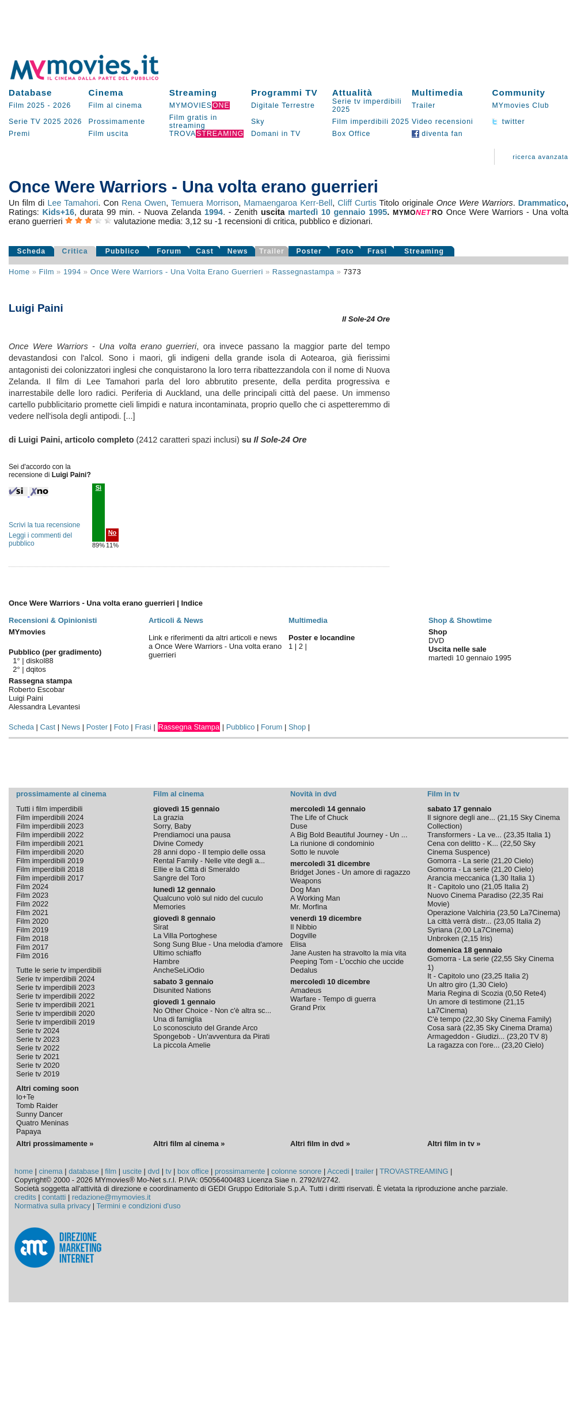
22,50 (512, 843)
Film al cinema (115, 105)
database (84, 1171)
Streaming (193, 92)
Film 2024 (32, 886)
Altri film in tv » (453, 1143)
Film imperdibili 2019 (49, 860)
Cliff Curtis (356, 202)
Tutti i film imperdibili (49, 808)
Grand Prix (307, 1007)
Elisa (298, 944)
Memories (169, 906)
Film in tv (443, 793)
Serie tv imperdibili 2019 (55, 1022)
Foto (345, 251)
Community (518, 92)
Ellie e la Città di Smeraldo (196, 869)
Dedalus (303, 970)
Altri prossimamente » (54, 1143)
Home (19, 271)
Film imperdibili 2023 (49, 826)
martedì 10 (309, 212)
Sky (258, 122)
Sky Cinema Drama (518, 1027)
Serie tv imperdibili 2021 (55, 1004)
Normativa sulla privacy (52, 1205)
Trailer (423, 105)
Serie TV (25, 122)
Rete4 (534, 993)
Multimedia (437, 92)
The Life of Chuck (319, 817)
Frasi (377, 251)
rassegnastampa (303, 271)
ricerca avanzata (540, 156)
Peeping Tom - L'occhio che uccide (347, 961)
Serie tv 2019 (37, 1073)
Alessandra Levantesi (44, 706)
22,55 (503, 958)
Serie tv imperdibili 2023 (55, 987)
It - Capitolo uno (453, 886)
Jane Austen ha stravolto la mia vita (348, 952)
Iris (485, 938)
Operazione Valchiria (461, 912)
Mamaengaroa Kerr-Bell (288, 202)
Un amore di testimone (464, 1001)
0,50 (514, 993)
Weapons (305, 880)
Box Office (351, 134)
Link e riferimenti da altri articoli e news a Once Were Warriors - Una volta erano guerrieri (215, 646)
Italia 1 (537, 834)
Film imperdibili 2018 (49, 869)
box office (193, 1171)
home (23, 1171)
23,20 (518, 1036)
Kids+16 (58, 212)
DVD (436, 640)
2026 (62, 105)
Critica (75, 251)
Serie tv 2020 (37, 1065)
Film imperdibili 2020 (49, 852)
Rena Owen (144, 202)
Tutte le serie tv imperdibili (58, 970)
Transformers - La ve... (464, 834)
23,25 (493, 976)
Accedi (338, 1171)
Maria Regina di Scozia (465, 993)
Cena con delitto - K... (462, 843)
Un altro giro (447, 984)
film (46, 271)
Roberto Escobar (36, 689)
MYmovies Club (520, 105)
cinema (50, 1171)
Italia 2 (515, 886)
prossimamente (240, 1171)
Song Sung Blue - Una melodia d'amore (218, 944)
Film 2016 (32, 955)
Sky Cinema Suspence (481, 847)
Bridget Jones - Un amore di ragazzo (350, 872)
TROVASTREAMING (413, 1171)
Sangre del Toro (179, 878)
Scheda (31, 251)
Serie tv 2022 (37, 1048)
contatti (54, 1197)
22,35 (521, 895)
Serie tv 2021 (37, 1056)
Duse (299, 826)
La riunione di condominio (332, 843)
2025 (52, 122)
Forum (169, 251)
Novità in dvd (313, 793)
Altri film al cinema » (189, 1143)
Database (30, 92)
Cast (205, 251)
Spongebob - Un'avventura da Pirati (211, 1036)
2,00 (464, 929)
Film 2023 (32, 895)
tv (169, 1171)
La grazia (168, 817)
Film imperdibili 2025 (370, 122)
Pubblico (122, 251)
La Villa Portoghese (185, 935)
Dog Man (305, 889)
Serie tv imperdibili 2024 (55, 978)
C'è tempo (444, 1019)
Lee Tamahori (72, 202)
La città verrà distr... (459, 921)
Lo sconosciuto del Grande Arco (205, 1027)
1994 (213, 212)
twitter (508, 122)
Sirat (160, 927)
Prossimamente (117, 122)
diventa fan (437, 134)
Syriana (439, 929)
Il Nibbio (303, 927)
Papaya (28, 1131)
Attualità (352, 92)
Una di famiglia (177, 1019)
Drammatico (542, 202)
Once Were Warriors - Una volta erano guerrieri (176, 271)
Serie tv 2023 (37, 1039)
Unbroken (443, 938)
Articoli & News (176, 620)
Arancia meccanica (458, 878)
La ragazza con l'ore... (463, 1045)
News (237, 251)
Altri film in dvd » (320, 1143)
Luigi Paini (26, 698)
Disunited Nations (182, 990)
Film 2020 (32, 921)
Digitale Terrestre (283, 105)
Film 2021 (32, 912)
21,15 (509, 817)
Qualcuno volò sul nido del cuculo (208, 898)
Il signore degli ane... (461, 817)
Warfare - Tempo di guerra (333, 999)
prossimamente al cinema (61, 793)
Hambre (166, 961)
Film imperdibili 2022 (49, 834)
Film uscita (109, 134)
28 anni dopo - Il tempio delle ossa (209, 852)
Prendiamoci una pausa (191, 834)
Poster (309, 251)
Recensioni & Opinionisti (53, 620)
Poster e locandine (321, 637)
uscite (132, 1171)
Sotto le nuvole (314, 852)
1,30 (501, 878)
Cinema (106, 92)
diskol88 (40, 660)
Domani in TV (276, 134)
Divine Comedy (178, 843)
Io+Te (25, 1097)
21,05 (493, 886)
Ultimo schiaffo (177, 952)
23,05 (505, 921)
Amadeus (305, 990)
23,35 (515, 834)
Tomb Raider (37, 1105)
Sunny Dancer (39, 1114)
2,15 (471, 938)
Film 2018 (32, 938)
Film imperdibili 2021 (49, 843)
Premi (19, 134)
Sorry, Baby (172, 826)
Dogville (303, 935)
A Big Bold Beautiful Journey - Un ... (348, 834)
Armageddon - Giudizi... (465, 1036)
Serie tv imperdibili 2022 (55, 996)
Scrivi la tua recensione (44, 525)
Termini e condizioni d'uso (139, 1205)
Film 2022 (32, 904)
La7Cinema (538, 912)
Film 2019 (32, 929)
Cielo (522, 860)
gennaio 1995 (360, 212)
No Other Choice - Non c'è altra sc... (212, 1010)
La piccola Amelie (182, 1045)
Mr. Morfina (308, 906)
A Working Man (315, 898)
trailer (364, 1171)
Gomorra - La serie (458, 860)
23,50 (509, 912)
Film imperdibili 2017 (49, 878)
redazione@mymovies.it (111, 1197)
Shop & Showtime (460, 620)
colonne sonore (296, 1171)
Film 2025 (27, 105)
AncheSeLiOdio (178, 970)
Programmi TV (284, 92)
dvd (154, 1171)
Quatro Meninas (42, 1122)
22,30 (474, 1019)
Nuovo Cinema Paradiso (467, 895)
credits (25, 1197)
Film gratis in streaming (193, 122)
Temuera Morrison (204, 202)
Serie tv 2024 (37, 1030)
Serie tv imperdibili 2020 (55, 1013)
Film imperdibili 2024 (49, 817)
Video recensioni (442, 122)
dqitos (36, 669)
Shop (297, 727)
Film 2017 (32, 947)
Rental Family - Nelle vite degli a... (209, 860)
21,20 (503, 860)
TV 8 (537, 1036)
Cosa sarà (444, 1027)
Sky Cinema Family (517, 1019)
